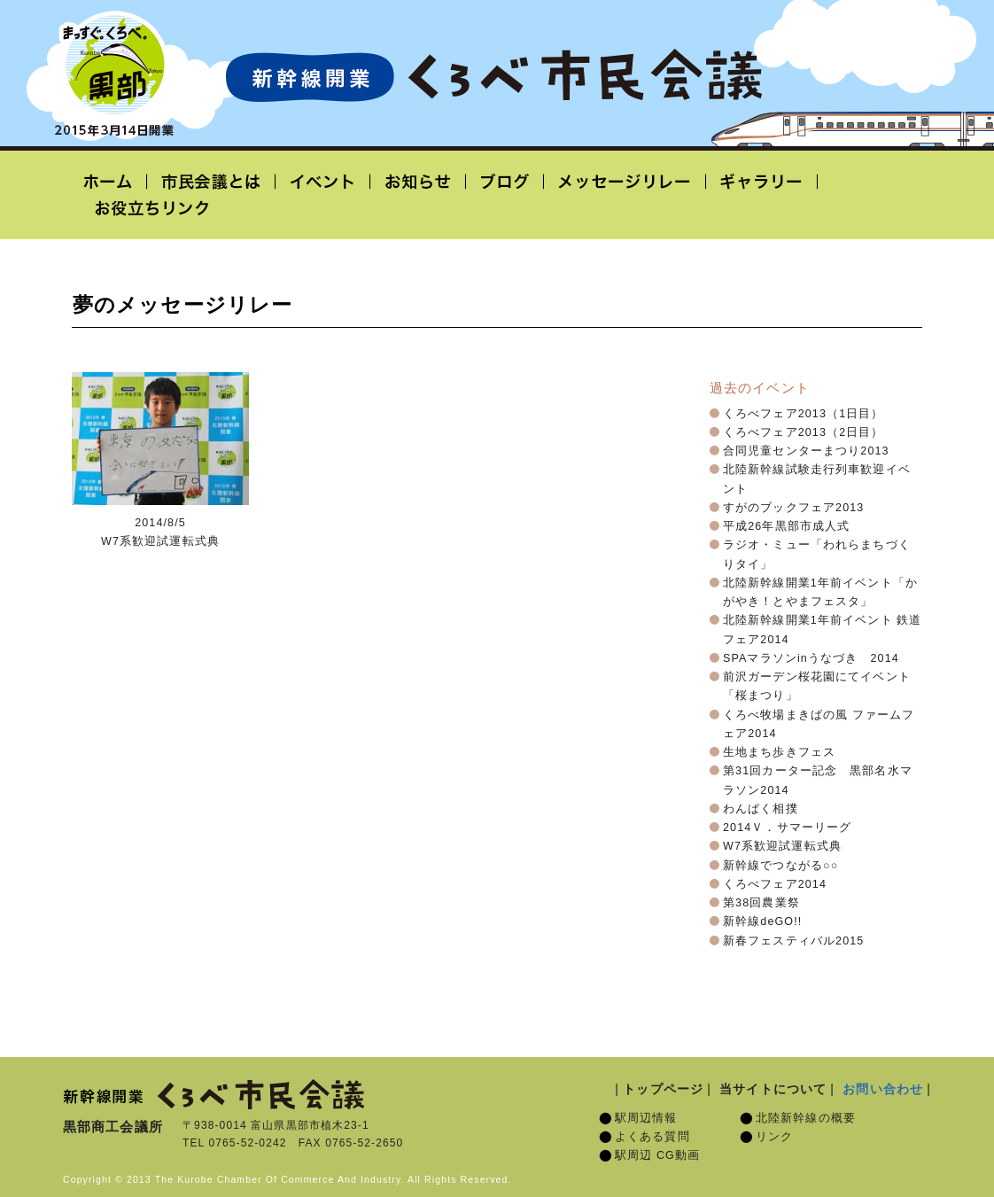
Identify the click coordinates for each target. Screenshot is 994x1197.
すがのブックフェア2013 (793, 507)
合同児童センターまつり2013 (806, 451)
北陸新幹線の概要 (806, 1118)
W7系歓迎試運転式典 (782, 846)
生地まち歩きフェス (779, 752)
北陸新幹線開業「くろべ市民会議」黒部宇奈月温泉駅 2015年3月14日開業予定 (493, 76)
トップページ (663, 1089)
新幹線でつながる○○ (780, 865)
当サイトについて (773, 1089)
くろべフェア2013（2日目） (803, 432)
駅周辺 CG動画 (657, 1155)
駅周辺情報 (646, 1118)
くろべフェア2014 (775, 884)
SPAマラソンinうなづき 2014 (811, 658)
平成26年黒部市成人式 (786, 526)
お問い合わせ (883, 1089)
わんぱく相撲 (760, 809)
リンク (774, 1137)
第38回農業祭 (761, 903)
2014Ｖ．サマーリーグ (787, 827)
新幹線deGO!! (762, 921)
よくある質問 (652, 1137)
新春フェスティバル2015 (793, 941)
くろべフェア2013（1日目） (803, 414)
